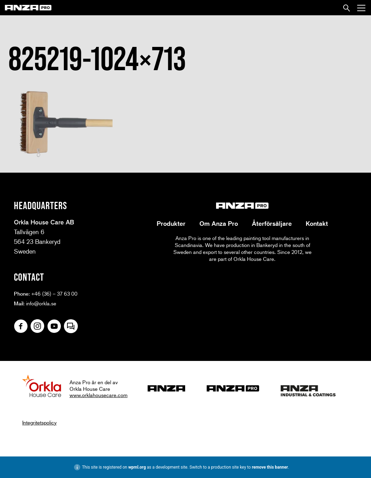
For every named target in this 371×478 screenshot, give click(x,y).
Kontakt (317, 223)
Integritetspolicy (39, 422)
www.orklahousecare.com (98, 395)
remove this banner (270, 467)
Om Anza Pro (218, 223)
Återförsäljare (272, 223)
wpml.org (137, 467)
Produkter (171, 223)
